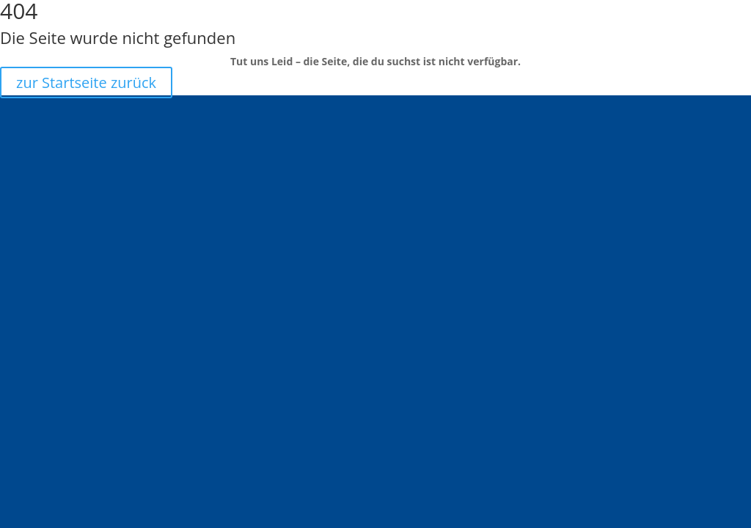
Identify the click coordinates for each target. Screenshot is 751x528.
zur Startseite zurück (86, 82)
